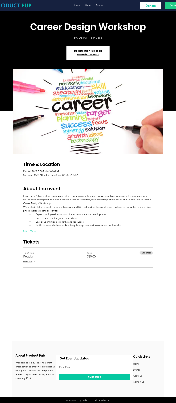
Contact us (138, 381)
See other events (88, 54)
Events (136, 369)
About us (137, 375)
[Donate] (150, 5)
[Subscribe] (94, 377)
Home (136, 363)
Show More (29, 230)
